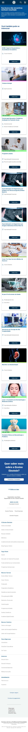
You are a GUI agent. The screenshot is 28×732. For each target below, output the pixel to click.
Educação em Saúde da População (10, 559)
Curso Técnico (5, 580)
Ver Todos (4, 650)
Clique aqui (11, 708)
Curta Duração (5, 604)
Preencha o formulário (14, 479)
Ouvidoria (3, 684)
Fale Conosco (4, 680)
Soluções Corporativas (7, 646)
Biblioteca (3, 537)
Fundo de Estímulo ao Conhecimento (10, 563)
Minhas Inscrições (6, 671)
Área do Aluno (4, 659)
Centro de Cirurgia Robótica (8, 633)
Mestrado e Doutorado (7, 600)
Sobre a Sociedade (6, 525)
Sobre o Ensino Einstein (7, 529)
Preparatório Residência (7, 588)
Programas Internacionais (8, 567)
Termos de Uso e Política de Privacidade (14, 722)
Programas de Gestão (6, 608)
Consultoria (4, 642)
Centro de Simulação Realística (9, 629)
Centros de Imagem (6, 625)
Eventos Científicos (6, 612)
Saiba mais (14, 61)
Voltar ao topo (14, 489)
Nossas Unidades (5, 533)
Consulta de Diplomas (6, 667)
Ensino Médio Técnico (6, 576)
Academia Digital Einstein (7, 616)
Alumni (3, 554)
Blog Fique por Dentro (6, 546)
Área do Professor (6, 663)
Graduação (4, 584)
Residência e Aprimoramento (8, 592)
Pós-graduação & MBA (7, 596)
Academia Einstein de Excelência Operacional (12, 541)
